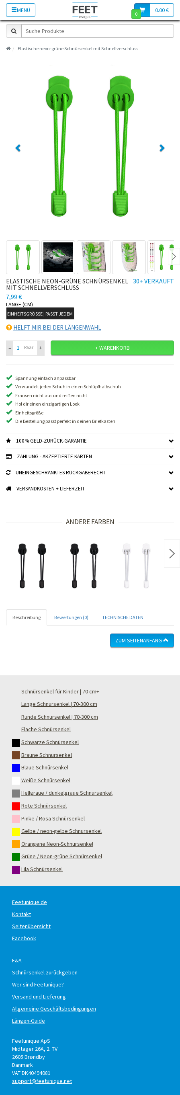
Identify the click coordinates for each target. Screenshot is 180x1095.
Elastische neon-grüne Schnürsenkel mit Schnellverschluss (78, 48)
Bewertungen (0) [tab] (71, 617)
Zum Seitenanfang (142, 640)
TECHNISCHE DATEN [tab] (122, 617)
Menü (20, 10)
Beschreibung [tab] (26, 617)
